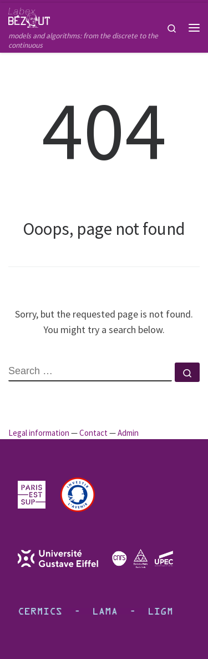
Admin (128, 432)
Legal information (38, 432)
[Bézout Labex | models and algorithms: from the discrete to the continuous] (29, 16)
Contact (93, 432)
